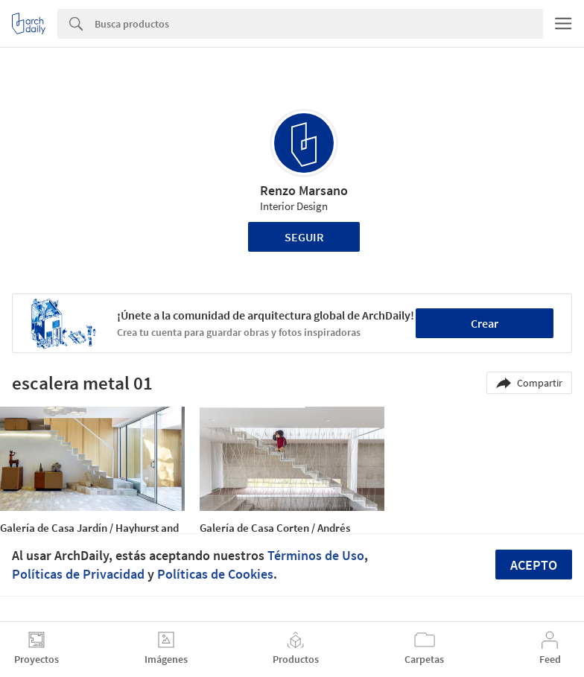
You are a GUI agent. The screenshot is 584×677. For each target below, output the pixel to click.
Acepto (533, 564)
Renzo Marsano (304, 190)
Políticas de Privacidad (78, 573)
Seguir (304, 236)
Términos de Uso (315, 555)
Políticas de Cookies (215, 573)
